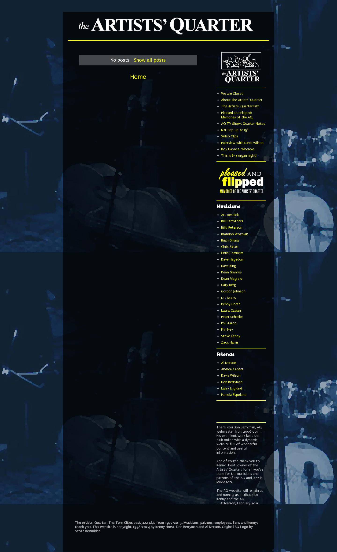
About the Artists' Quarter (241, 100)
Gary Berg (228, 285)
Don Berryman (231, 382)
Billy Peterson (231, 227)
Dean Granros (231, 272)
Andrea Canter (232, 369)
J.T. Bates (228, 298)
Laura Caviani (231, 310)
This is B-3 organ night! (238, 155)
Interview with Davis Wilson (242, 143)
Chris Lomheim (232, 253)
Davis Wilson (230, 375)
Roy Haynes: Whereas (238, 149)
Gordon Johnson (233, 291)
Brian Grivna (230, 240)
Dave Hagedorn (232, 259)
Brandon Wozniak (234, 234)
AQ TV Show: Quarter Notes (243, 123)
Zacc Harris (229, 342)
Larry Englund (231, 388)
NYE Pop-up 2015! (234, 130)
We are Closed (232, 93)
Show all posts (150, 60)
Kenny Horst (230, 304)
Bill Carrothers (232, 221)
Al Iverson (228, 363)
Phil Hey (227, 329)
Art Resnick (230, 215)
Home (138, 76)
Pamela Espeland (233, 395)
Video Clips (229, 136)
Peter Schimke (232, 317)
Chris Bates (229, 247)
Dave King (228, 266)
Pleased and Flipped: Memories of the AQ (237, 115)
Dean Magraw (231, 278)
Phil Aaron (228, 323)
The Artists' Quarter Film (240, 106)
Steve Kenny (230, 336)
